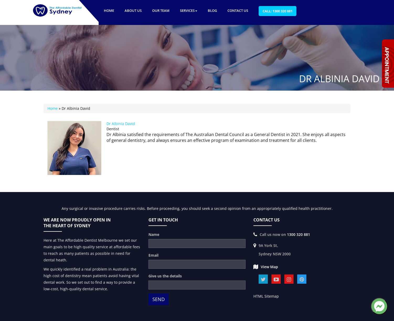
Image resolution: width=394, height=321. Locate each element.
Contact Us (237, 10)
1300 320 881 (298, 234)
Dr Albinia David (121, 123)
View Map (269, 266)
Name (153, 234)
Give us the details (165, 275)
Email (153, 255)
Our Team (160, 10)
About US (133, 10)
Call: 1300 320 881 (277, 11)
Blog (212, 10)
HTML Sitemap (266, 296)
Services (188, 10)
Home (109, 10)
